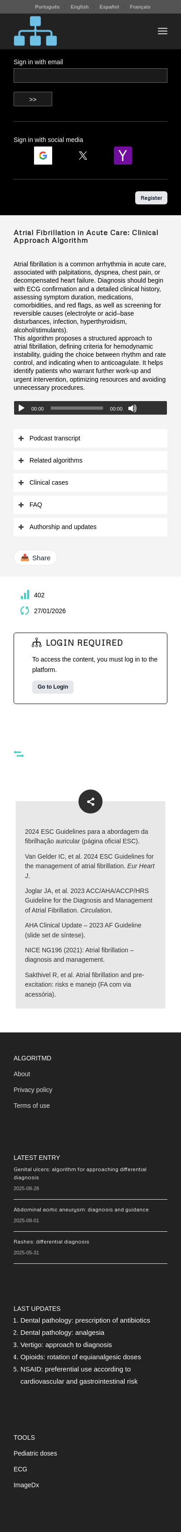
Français (140, 6)
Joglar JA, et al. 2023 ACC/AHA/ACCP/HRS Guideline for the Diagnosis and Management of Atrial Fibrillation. (88, 900)
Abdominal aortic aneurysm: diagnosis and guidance (81, 1209)
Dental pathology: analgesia (62, 1332)
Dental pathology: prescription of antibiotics (85, 1320)
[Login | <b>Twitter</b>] (86, 156)
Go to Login (53, 687)
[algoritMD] (75, 31)
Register (151, 197)
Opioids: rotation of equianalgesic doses (80, 1357)
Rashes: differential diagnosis (51, 1241)
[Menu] (162, 31)
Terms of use (32, 1105)
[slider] (77, 408)
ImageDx (26, 1485)
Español (109, 6)
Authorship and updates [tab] (57, 527)
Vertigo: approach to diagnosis (66, 1344)
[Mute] (132, 408)
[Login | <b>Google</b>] (46, 156)
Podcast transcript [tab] (49, 438)
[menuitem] (47, 7)
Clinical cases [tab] (43, 483)
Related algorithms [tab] (50, 460)
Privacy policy (33, 1089)
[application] (90, 408)
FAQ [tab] (30, 505)
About (22, 1074)
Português (47, 6)
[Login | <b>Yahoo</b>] (126, 156)
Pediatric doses (35, 1453)
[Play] (21, 408)
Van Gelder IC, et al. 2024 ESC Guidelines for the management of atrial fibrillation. (90, 866)
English (80, 6)
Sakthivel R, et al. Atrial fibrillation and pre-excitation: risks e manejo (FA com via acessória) (84, 984)
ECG (20, 1469)
